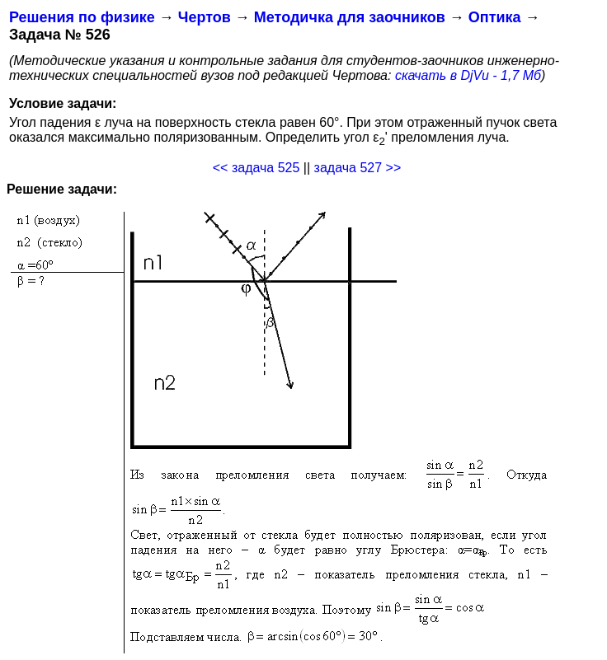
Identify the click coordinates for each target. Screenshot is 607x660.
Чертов (204, 17)
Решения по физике (82, 17)
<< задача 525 (256, 168)
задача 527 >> (358, 168)
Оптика (494, 17)
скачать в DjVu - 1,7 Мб (468, 75)
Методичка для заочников (349, 17)
